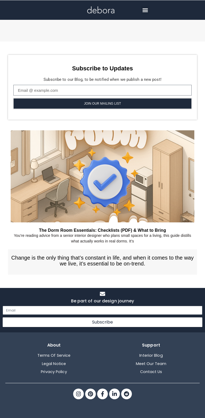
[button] (145, 10)
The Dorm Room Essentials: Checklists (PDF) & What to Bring (102, 230)
